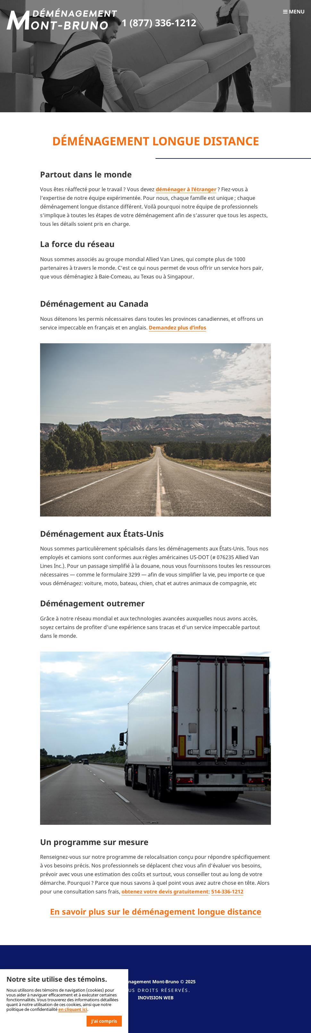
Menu (294, 11)
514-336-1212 (227, 891)
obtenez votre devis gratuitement (165, 891)
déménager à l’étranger (186, 189)
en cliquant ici (72, 1009)
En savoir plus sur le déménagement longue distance (155, 911)
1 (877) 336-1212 (159, 22)
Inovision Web (155, 998)
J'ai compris (104, 1021)
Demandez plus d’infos (177, 327)
